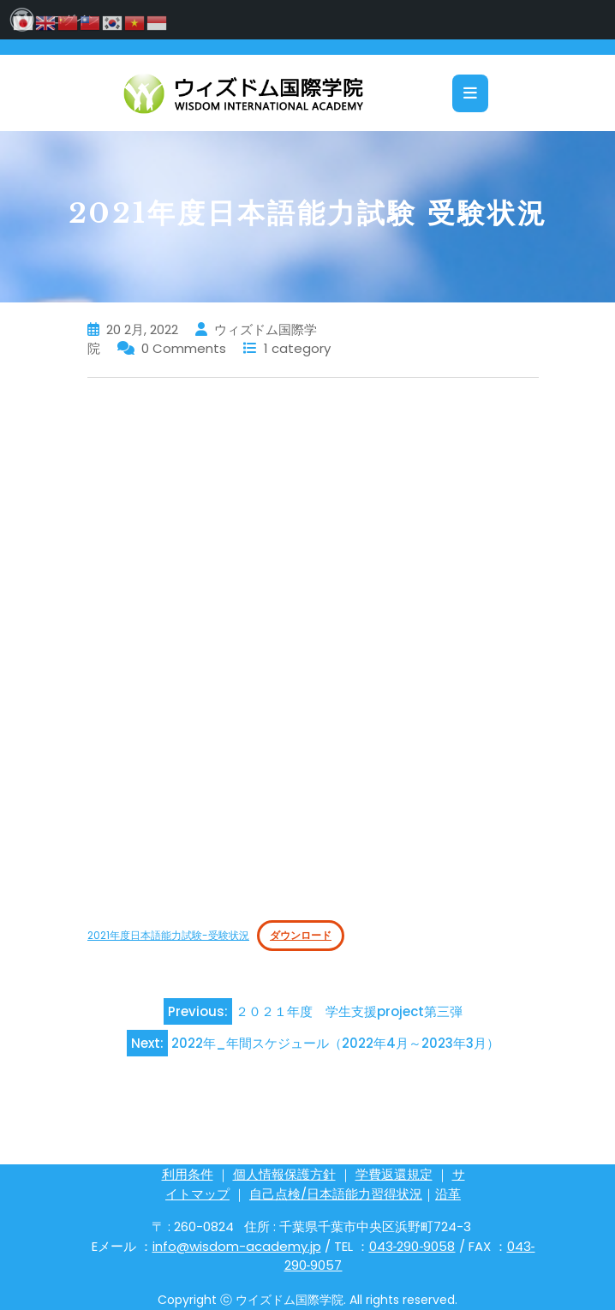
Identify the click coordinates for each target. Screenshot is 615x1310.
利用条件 (187, 1174)
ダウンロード (300, 935)
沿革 (448, 1194)
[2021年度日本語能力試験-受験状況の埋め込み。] (313, 649)
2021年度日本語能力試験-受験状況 (168, 935)
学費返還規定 (394, 1174)
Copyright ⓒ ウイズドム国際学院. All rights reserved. (307, 1299)
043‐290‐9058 (412, 1246)
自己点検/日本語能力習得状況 (335, 1194)
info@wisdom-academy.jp (236, 1246)
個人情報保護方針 (284, 1174)
